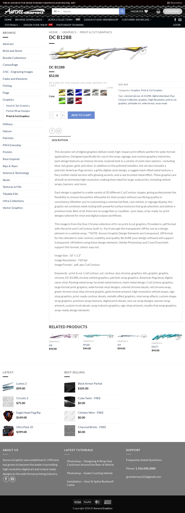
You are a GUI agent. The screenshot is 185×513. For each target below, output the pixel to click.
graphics (143, 99)
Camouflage (10, 64)
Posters (7, 152)
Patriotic (8, 138)
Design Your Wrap (36, 24)
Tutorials (12, 25)
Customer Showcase (137, 19)
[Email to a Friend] (59, 131)
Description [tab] (60, 140)
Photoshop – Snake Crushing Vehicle (90, 473)
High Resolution (156, 99)
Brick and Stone (12, 50)
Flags (6, 92)
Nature (7, 131)
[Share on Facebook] (52, 131)
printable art (134, 103)
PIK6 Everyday (12, 145)
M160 (86, 344)
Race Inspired (11, 159)
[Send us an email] (179, 19)
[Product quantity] (57, 115)
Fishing (7, 85)
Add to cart (81, 115)
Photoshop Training (70, 24)
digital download (160, 95)
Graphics (8, 99)
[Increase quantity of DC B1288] (63, 115)
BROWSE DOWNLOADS (29, 19)
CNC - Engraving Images (18, 71)
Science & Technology (16, 172)
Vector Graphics (13, 207)
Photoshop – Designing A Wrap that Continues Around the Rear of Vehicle (90, 462)
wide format (148, 103)
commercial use (132, 95)
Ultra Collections (61, 19)
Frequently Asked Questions (144, 460)
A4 (119, 344)
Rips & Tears (10, 166)
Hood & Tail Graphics (18, 105)
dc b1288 (146, 95)
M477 (155, 346)
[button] (174, 2)
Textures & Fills (12, 186)
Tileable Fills (10, 193)
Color (52, 96)
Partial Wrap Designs (18, 110)
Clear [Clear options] (110, 87)
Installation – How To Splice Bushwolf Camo (90, 483)
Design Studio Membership (101, 19)
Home (8, 19)
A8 (50, 345)
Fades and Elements (15, 78)
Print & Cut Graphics (17, 116)
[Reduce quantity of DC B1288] (51, 115)
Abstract (8, 44)
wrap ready (161, 103)
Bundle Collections (14, 57)
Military (8, 124)
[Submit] (122, 11)
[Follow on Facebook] (175, 19)
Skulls (6, 180)
